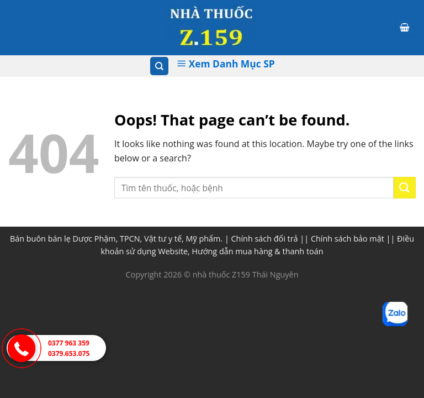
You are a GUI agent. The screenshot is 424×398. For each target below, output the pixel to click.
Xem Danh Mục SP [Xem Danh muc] (226, 63)
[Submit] (405, 187)
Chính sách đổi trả (264, 238)
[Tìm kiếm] (159, 66)
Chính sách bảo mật (347, 238)
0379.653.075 (68, 353)
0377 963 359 (68, 343)
